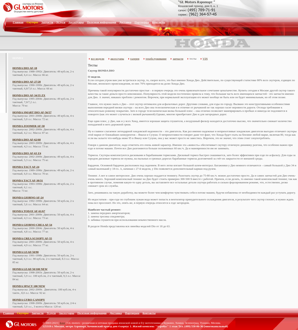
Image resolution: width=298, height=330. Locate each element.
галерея (134, 58)
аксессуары (117, 58)
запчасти (178, 58)
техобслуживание (156, 58)
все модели (97, 58)
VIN (205, 58)
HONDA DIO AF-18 (25, 68)
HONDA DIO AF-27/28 (27, 81)
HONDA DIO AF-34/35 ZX (29, 95)
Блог (62, 322)
